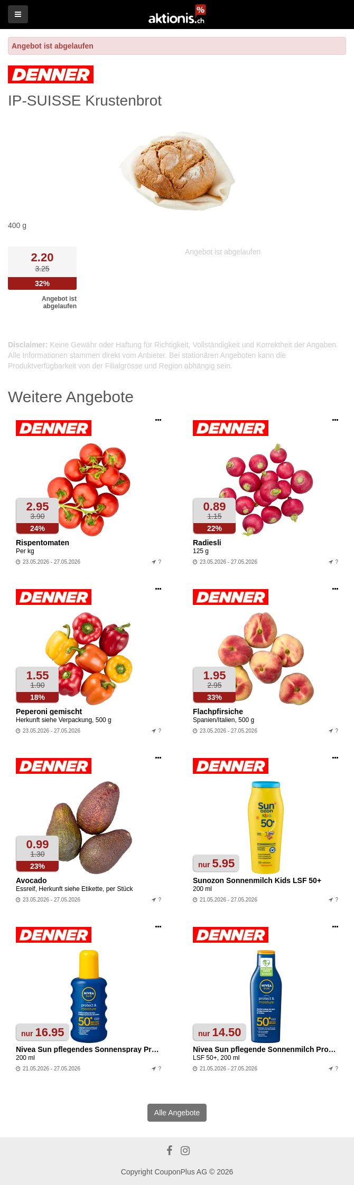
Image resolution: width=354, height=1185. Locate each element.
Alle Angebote (177, 1112)
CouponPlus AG (180, 1172)
